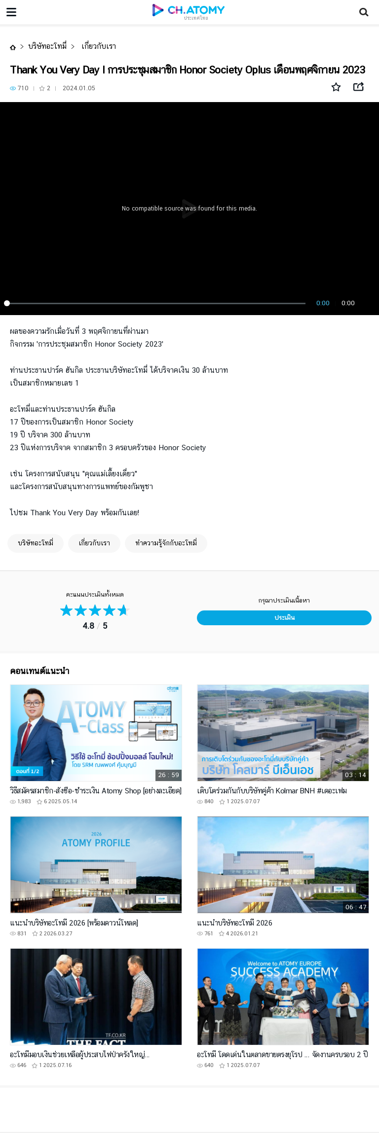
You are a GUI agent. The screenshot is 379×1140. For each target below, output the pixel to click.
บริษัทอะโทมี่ (47, 46)
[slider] (156, 303)
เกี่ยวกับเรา (97, 46)
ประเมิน (284, 617)
